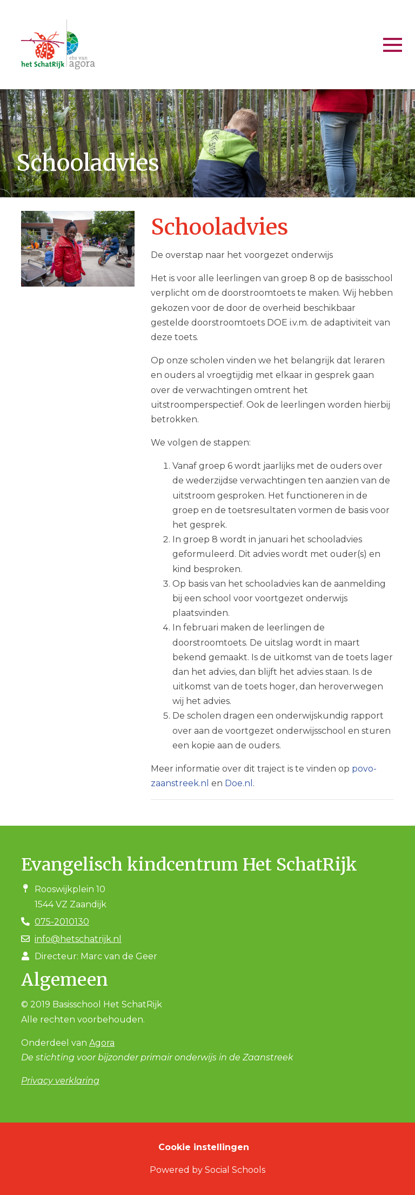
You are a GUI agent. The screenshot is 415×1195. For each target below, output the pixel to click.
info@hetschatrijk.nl (78, 939)
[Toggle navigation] (392, 45)
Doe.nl (239, 783)
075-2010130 (62, 922)
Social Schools (235, 1170)
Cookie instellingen (203, 1147)
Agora (102, 1043)
